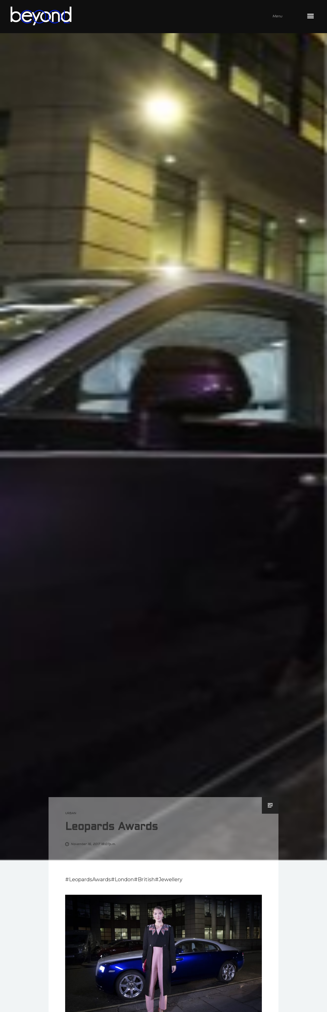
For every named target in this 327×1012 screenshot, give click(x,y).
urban (70, 813)
